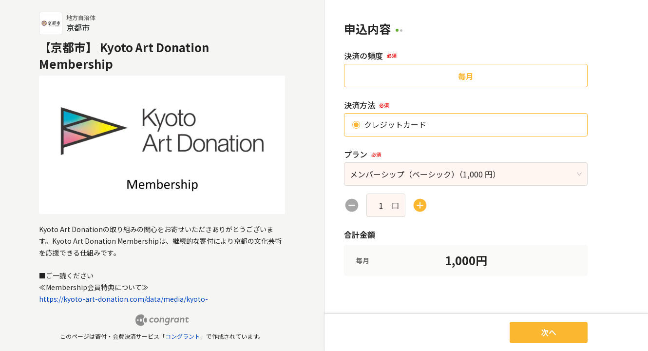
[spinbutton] (381, 205)
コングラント (182, 336)
